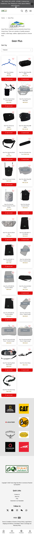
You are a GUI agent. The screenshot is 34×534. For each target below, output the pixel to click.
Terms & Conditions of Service (9, 521)
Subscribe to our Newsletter (17, 500)
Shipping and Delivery (8, 523)
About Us (17, 496)
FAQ (17, 498)
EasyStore (17, 484)
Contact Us (17, 494)
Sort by (4, 45)
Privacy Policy (21, 521)
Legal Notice (28, 521)
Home (3, 18)
